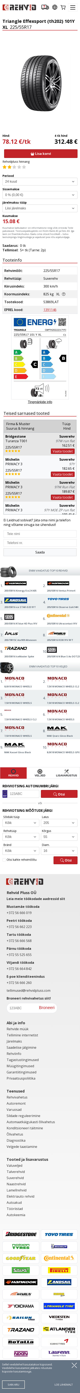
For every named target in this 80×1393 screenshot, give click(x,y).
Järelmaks (14, 1041)
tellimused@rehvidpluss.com (28, 990)
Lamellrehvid (16, 1190)
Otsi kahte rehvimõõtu (22, 860)
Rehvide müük (18, 1029)
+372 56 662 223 (19, 926)
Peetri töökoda (19, 920)
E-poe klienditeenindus (26, 976)
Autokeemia (16, 1215)
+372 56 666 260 (19, 982)
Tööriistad (15, 1208)
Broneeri (47, 1007)
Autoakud (14, 1202)
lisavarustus (66, 773)
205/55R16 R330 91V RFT (60, 639)
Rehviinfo (14, 1053)
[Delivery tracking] (45, 7)
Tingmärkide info (40, 402)
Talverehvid (16, 1171)
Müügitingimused (20, 1066)
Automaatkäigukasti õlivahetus (31, 1122)
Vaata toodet (63, 451)
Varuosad (14, 1109)
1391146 (49, 309)
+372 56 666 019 (19, 912)
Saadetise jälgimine (21, 1047)
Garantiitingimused (21, 1072)
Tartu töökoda (19, 934)
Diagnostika (16, 1140)
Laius (45, 817)
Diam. (46, 845)
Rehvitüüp (10, 831)
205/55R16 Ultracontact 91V (62, 623)
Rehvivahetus (17, 1097)
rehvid (13, 773)
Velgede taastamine (22, 1146)
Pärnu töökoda (19, 948)
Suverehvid (15, 1178)
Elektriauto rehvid (20, 1196)
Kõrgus (46, 831)
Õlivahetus (15, 1134)
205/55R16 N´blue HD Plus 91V (20, 623)
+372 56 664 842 (19, 968)
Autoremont (16, 1103)
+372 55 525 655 (19, 954)
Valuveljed (14, 1165)
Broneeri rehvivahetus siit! (29, 998)
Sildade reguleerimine (23, 1115)
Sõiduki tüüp (11, 817)
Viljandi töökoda (20, 962)
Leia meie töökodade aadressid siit (36, 899)
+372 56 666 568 (19, 940)
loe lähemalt (64, 1384)
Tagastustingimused (23, 1060)
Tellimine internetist (22, 1035)
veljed (40, 773)
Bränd (7, 845)
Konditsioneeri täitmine (25, 1128)
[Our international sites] (55, 7)
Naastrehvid (16, 1184)
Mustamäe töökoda (23, 906)
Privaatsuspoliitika (21, 1078)
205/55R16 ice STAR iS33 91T (20, 607)
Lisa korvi (41, 153)
